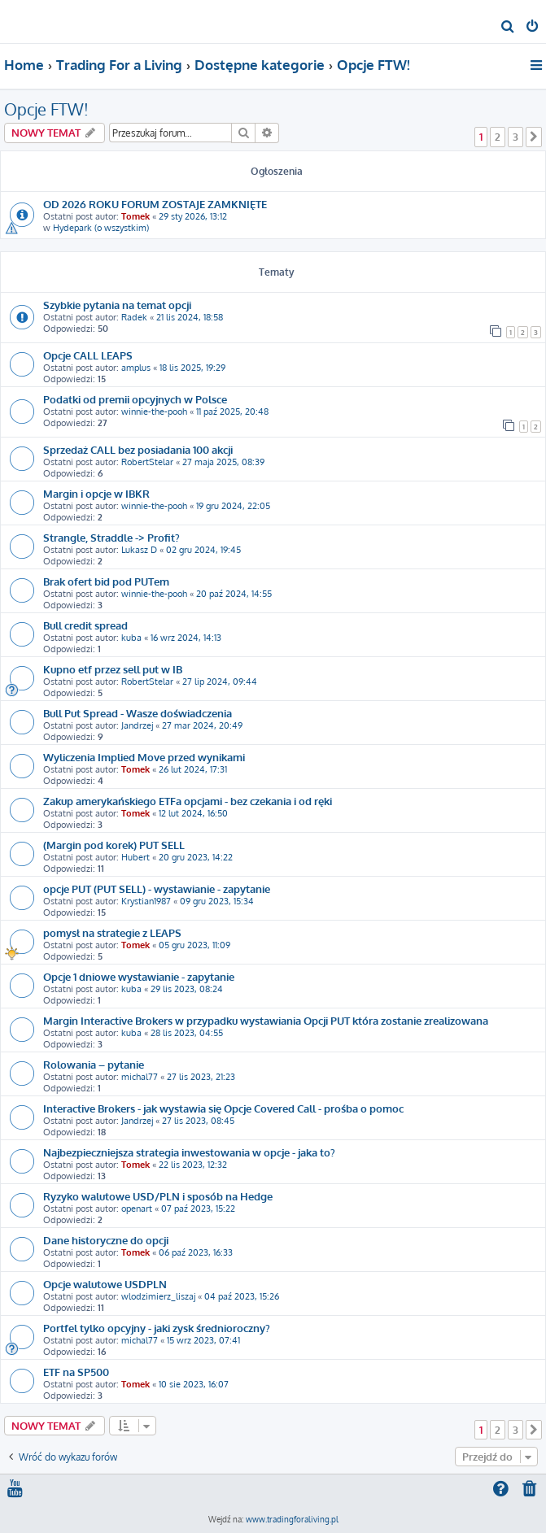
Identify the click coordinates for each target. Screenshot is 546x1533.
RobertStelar (147, 462)
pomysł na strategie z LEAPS (112, 932)
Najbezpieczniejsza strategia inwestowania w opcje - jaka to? (189, 1152)
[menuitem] (508, 27)
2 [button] (497, 136)
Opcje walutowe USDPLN (105, 1284)
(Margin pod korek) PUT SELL (114, 844)
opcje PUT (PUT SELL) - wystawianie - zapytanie (156, 888)
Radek (134, 317)
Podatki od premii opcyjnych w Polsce (135, 399)
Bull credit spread (85, 625)
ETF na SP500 (76, 1371)
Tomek (135, 216)
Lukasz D (139, 549)
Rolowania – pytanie (93, 1064)
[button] (534, 136)
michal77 (139, 1076)
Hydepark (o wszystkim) (101, 227)
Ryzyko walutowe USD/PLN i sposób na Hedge (158, 1196)
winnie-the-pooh (154, 411)
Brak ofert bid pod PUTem (106, 581)
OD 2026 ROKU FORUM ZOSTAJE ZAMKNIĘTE (155, 204)
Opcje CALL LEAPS (88, 355)
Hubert (135, 857)
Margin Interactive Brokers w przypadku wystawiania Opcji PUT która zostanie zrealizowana (265, 1020)
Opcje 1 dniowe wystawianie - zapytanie (138, 976)
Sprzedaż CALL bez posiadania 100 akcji (138, 449)
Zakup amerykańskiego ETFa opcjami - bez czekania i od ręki (187, 801)
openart (136, 1208)
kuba (131, 637)
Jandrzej (137, 725)
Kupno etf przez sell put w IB (112, 669)
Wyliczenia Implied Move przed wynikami (144, 757)
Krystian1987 (146, 901)
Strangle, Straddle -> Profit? (111, 537)
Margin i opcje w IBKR (96, 493)
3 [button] (515, 136)
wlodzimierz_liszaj (158, 1296)
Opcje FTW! (46, 109)
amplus (136, 367)
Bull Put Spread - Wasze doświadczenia (137, 713)
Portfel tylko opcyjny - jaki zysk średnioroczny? (156, 1328)
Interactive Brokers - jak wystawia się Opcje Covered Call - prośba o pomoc (223, 1108)
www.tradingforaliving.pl (292, 1519)
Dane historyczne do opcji (105, 1240)
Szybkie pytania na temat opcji (117, 304)
